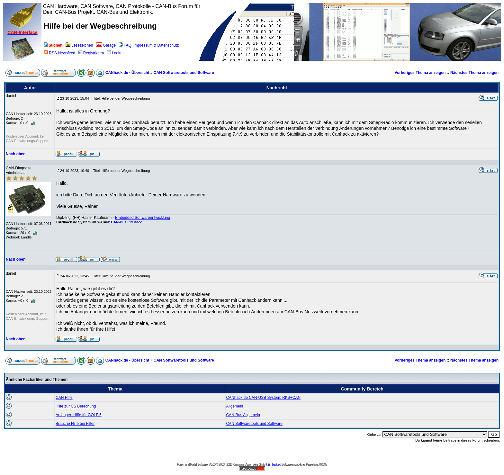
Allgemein (234, 406)
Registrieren (91, 53)
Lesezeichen (79, 45)
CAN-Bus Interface (126, 222)
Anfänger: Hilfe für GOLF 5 (79, 415)
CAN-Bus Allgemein (243, 415)
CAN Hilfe (64, 397)
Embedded (274, 464)
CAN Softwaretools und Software (184, 72)
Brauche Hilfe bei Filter (75, 423)
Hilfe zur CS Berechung (76, 406)
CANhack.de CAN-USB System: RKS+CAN (263, 397)
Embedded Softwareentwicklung (142, 217)
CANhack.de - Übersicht (127, 72)
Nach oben (15, 154)
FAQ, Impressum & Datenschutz (149, 45)
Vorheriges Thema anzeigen (420, 72)
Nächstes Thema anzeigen (474, 72)
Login (114, 53)
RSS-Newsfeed (59, 53)
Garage (106, 45)
